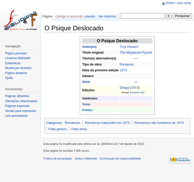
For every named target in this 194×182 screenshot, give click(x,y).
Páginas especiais (17, 106)
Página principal (16, 53)
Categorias (54, 123)
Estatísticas (12, 63)
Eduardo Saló (137, 92)
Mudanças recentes (18, 68)
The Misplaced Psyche (136, 52)
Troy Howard (129, 47)
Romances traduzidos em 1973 (107, 123)
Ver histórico (107, 16)
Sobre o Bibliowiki (86, 158)
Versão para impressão (20, 111)
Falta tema (79, 129)
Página (47, 16)
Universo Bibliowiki (17, 58)
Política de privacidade (57, 158)
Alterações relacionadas (21, 101)
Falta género (57, 129)
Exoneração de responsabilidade (120, 158)
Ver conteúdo (85, 16)
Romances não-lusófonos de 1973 (159, 123)
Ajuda (9, 78)
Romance (127, 64)
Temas (86, 104)
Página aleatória (16, 73)
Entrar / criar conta (178, 3)
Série (86, 82)
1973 (123, 70)
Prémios (87, 110)
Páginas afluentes (17, 96)
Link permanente (16, 116)
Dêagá (124, 87)
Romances (72, 123)
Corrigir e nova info (69, 16)
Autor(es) (89, 47)
